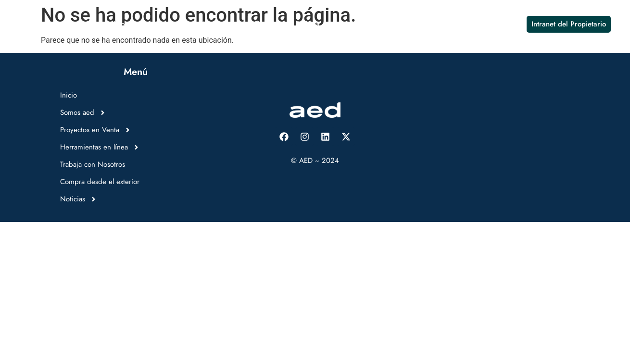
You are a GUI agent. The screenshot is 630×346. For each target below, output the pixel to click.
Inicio (31, 24)
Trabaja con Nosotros (330, 24)
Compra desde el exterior (418, 24)
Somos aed (76, 24)
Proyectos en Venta (149, 24)
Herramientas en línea (241, 24)
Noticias (491, 24)
